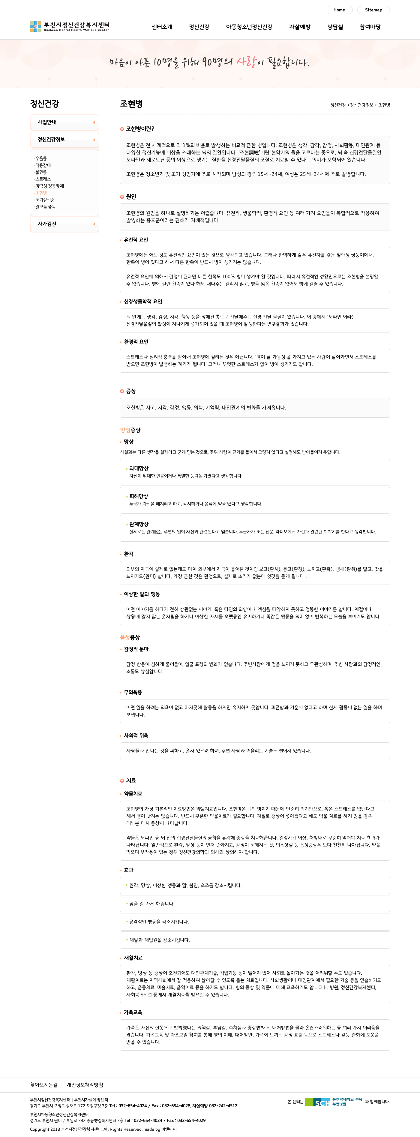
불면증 (41, 172)
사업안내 (47, 122)
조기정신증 (44, 199)
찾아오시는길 (44, 1085)
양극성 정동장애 (49, 186)
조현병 (41, 193)
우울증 (41, 158)
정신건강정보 (51, 140)
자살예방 (300, 27)
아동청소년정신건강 (249, 27)
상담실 (335, 27)
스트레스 (43, 179)
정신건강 (199, 27)
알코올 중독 (45, 206)
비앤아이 (168, 1129)
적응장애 (43, 165)
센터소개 (162, 27)
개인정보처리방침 (85, 1085)
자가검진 (47, 224)
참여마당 (370, 27)
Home (339, 10)
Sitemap (373, 10)
